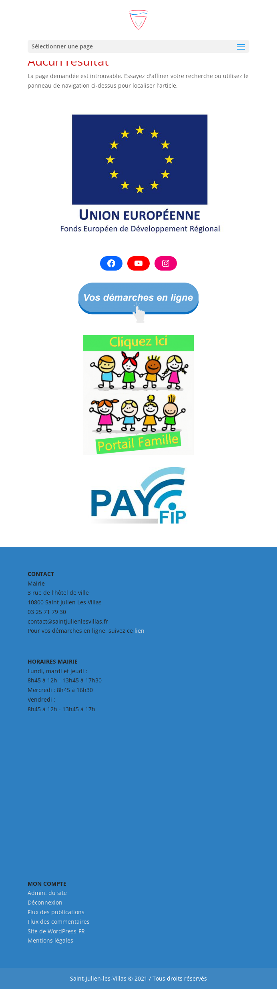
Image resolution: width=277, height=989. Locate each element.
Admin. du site (47, 893)
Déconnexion (45, 902)
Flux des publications (56, 912)
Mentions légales (50, 940)
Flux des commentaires (59, 921)
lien (139, 630)
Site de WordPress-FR (56, 931)
